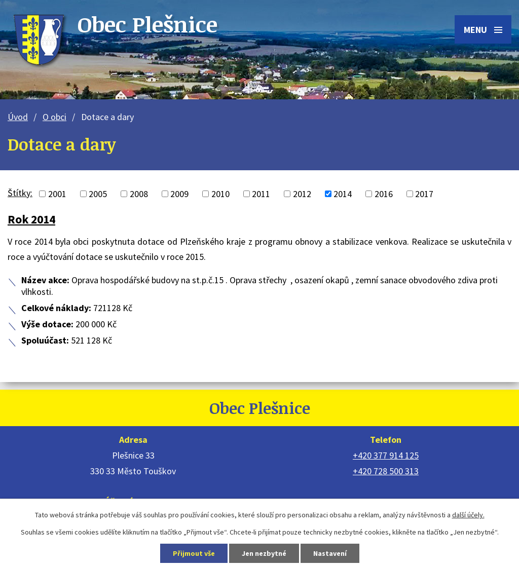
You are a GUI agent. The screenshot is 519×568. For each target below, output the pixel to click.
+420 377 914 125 (386, 455)
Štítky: (20, 193)
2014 (342, 194)
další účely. (468, 514)
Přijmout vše (194, 553)
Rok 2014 (31, 219)
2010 (220, 194)
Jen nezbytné (264, 553)
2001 (57, 194)
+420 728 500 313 (386, 471)
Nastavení (330, 553)
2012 (302, 194)
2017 (424, 194)
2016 (384, 194)
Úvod (18, 117)
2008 (139, 194)
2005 (98, 194)
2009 (179, 194)
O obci (54, 117)
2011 (261, 194)
